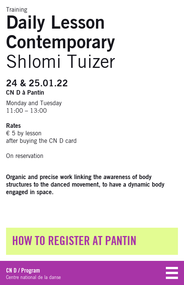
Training (16, 10)
